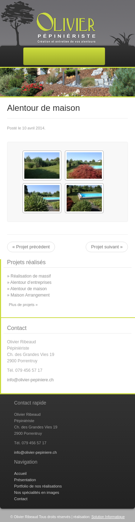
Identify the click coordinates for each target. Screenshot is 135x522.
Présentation (25, 480)
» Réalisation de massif (29, 276)
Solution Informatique (108, 517)
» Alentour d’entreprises (29, 282)
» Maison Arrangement (28, 295)
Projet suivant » (107, 246)
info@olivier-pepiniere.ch (30, 379)
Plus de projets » (23, 305)
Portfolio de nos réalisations (38, 486)
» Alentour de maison (27, 288)
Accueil (20, 473)
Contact (20, 499)
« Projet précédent (31, 246)
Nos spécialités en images (36, 492)
